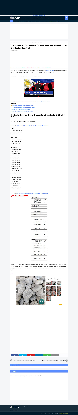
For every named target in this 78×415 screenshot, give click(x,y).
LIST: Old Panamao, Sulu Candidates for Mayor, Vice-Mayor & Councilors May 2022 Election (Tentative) (33, 101)
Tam (12, 50)
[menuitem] (54, 21)
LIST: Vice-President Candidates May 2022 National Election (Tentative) (23, 107)
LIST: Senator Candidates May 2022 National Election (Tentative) (22, 111)
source (12, 273)
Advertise (29, 17)
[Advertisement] (39, 7)
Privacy (37, 17)
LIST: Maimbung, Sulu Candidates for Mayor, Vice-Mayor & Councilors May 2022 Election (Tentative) (33, 125)
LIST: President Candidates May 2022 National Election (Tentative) (22, 105)
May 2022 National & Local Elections (15, 351)
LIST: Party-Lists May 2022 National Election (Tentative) (21, 109)
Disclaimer (42, 17)
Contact (33, 17)
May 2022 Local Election (50, 70)
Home (38, 413)
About (25, 17)
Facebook (47, 17)
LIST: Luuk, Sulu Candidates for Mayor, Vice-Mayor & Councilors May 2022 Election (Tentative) (32, 193)
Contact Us (49, 413)
